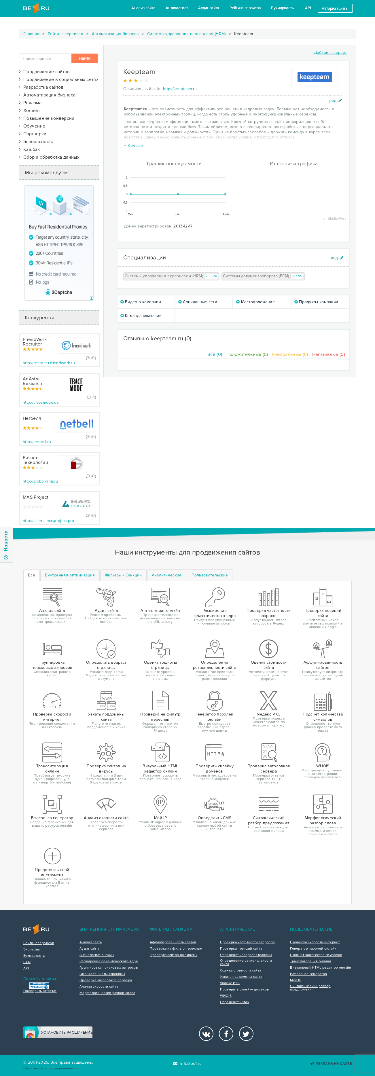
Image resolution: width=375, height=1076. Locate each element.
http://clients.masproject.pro (48, 520)
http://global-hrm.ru (40, 481)
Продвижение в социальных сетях (59, 79)
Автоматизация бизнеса (115, 33)
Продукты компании (316, 301)
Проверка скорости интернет (315, 942)
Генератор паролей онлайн (313, 948)
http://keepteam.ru (180, 88)
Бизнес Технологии (35, 460)
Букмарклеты (282, 8)
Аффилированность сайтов (173, 942)
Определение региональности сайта (246, 962)
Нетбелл (32, 418)
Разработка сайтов (41, 87)
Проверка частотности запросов (247, 942)
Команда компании (141, 315)
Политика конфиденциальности (50, 1068)
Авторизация (335, 8)
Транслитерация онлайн (310, 961)
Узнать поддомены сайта (241, 977)
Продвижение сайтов (44, 72)
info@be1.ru (187, 1063)
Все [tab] (31, 575)
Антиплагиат (177, 8)
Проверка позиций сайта (241, 948)
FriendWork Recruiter (35, 342)
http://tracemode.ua (41, 402)
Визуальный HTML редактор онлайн (320, 967)
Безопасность (36, 142)
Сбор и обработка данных (49, 157)
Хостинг (30, 110)
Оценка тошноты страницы (102, 974)
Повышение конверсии (47, 118)
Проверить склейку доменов (244, 989)
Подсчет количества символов (316, 955)
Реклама (30, 103)
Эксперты (31, 949)
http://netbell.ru (37, 441)
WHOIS (226, 996)
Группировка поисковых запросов (108, 967)
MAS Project (35, 497)
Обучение (32, 126)
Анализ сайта (143, 8)
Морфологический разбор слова (107, 993)
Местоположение (255, 301)
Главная (31, 33)
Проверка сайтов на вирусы (174, 955)
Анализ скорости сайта (98, 986)
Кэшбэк (29, 149)
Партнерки (33, 134)
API (308, 8)
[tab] (70, 575)
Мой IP (295, 980)
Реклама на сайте (331, 1064)
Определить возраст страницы (246, 955)
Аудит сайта (208, 8)
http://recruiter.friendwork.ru (49, 362)
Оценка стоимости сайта (240, 970)
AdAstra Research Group (32, 383)
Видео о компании (140, 301)
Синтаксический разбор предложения (310, 987)
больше (133, 145)
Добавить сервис (331, 52)
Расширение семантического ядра (108, 961)
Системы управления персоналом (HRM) (186, 33)
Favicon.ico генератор (308, 974)
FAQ (27, 962)
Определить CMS (234, 1002)
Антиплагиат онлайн (96, 955)
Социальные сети (197, 301)
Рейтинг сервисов (245, 8)
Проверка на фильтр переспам (176, 948)
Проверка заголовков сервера (105, 980)
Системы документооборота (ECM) (263, 276)
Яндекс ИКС (230, 983)
